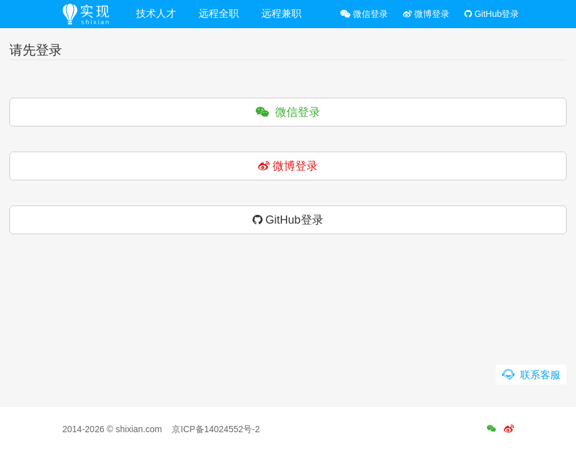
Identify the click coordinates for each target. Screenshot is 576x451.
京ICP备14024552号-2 (215, 429)
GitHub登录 (491, 14)
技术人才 (156, 13)
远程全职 (219, 13)
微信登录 (364, 14)
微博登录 (426, 14)
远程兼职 (281, 13)
